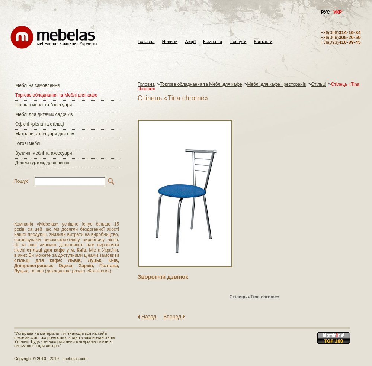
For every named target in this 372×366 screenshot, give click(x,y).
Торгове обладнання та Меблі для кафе (56, 95)
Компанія (212, 41)
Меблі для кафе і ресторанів (276, 84)
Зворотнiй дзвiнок (163, 276)
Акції (190, 41)
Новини (170, 41)
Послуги (238, 41)
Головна (146, 41)
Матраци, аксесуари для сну (44, 133)
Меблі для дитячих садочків (44, 114)
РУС (325, 12)
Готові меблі (27, 143)
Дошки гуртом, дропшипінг (42, 162)
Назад (148, 317)
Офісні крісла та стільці (39, 124)
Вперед (172, 317)
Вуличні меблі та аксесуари (43, 153)
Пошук (21, 181)
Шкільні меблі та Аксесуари (43, 104)
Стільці (318, 84)
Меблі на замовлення (37, 85)
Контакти (263, 41)
